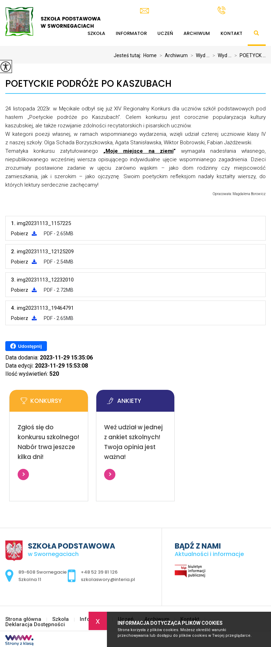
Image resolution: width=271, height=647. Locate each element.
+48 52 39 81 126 (241, 10)
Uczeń (165, 33)
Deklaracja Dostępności (35, 624)
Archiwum (196, 33)
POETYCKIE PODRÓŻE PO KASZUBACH (88, 84)
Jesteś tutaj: (128, 55)
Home (150, 55)
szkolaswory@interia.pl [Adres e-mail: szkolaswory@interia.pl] (108, 579)
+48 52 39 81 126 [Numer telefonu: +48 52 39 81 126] (99, 572)
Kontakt (231, 33)
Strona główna (23, 619)
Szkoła (60, 619)
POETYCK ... (248, 55)
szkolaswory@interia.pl (173, 10)
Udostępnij (26, 346)
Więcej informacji (23, 474)
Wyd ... (199, 55)
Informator (131, 33)
